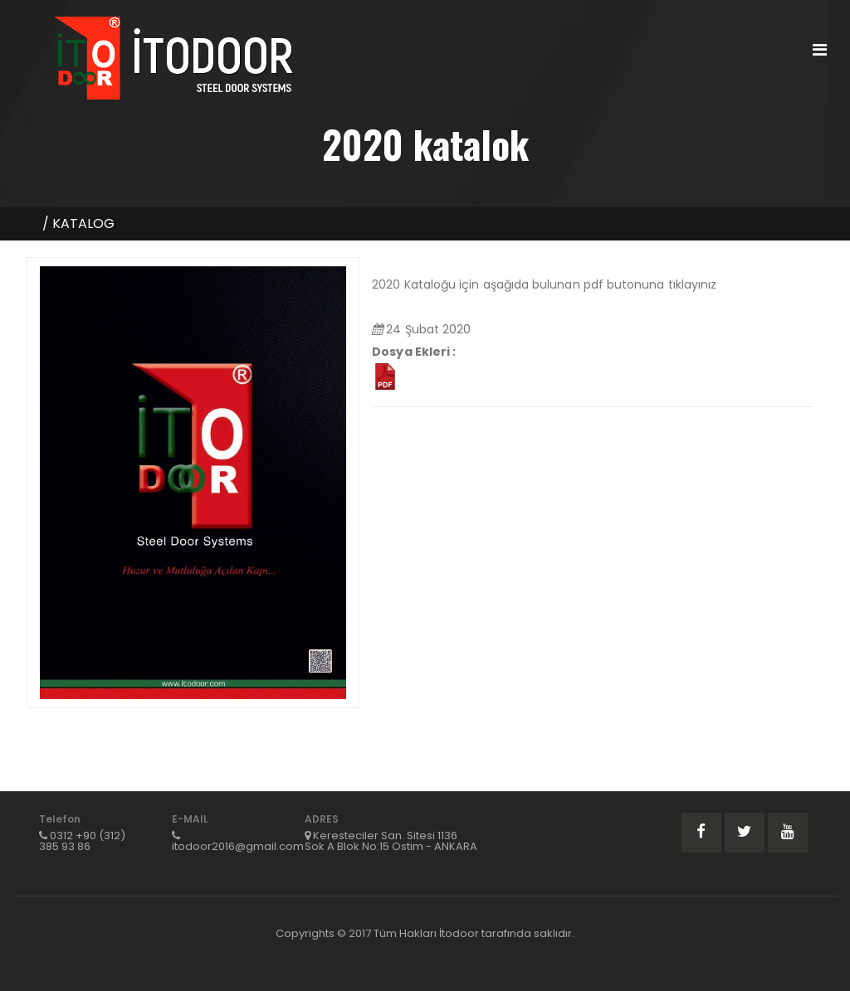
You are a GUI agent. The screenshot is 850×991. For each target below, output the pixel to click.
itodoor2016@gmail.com (238, 846)
